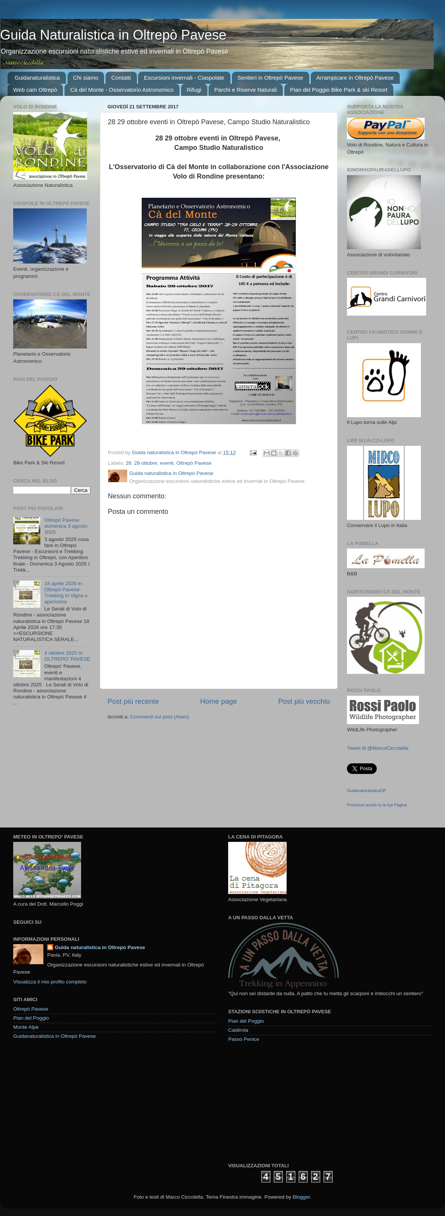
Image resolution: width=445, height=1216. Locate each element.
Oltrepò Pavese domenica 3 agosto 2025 (65, 526)
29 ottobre (145, 463)
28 (128, 463)
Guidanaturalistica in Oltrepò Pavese (54, 1036)
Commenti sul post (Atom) (159, 717)
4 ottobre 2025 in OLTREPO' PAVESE (67, 656)
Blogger (301, 1197)
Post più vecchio (304, 701)
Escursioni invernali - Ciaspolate (184, 77)
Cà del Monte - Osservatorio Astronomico (121, 89)
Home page (218, 701)
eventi (166, 463)
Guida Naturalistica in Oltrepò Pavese (113, 35)
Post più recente (133, 701)
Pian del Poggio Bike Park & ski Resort (338, 89)
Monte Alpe (26, 1027)
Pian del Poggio (31, 1018)
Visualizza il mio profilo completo (50, 982)
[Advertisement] (284, 1102)
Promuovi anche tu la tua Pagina (377, 805)
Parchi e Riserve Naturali (245, 89)
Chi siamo (85, 77)
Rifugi (194, 89)
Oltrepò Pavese (194, 463)
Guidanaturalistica (37, 77)
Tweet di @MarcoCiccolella (377, 748)
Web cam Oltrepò (35, 89)
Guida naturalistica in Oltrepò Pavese (100, 947)
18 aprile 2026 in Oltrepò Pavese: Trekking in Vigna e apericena (65, 593)
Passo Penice (243, 1039)
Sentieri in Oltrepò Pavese (270, 77)
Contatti (121, 77)
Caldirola (238, 1030)
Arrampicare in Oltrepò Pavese (355, 77)
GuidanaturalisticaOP (366, 790)
